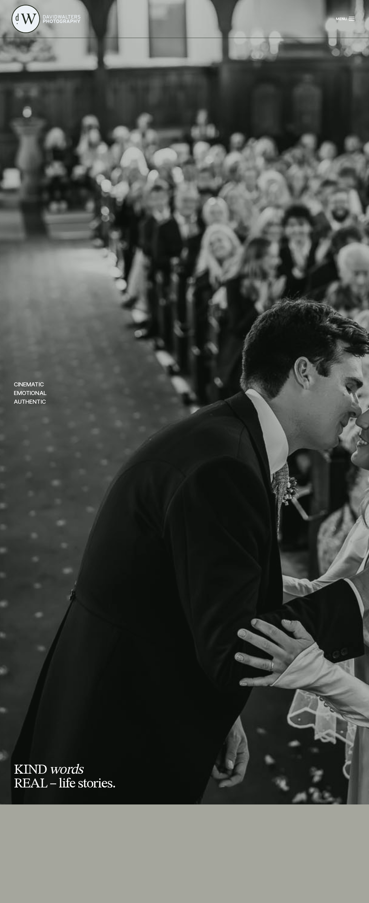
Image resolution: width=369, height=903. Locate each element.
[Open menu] (345, 19)
